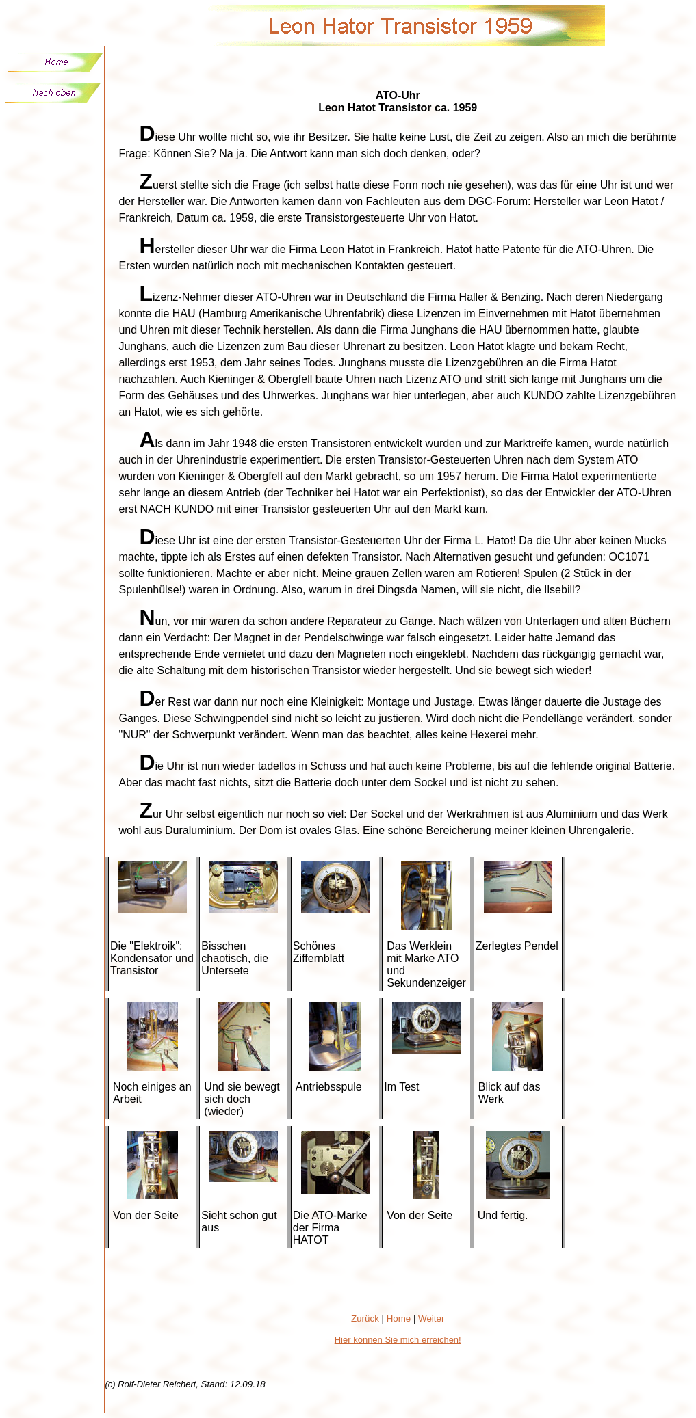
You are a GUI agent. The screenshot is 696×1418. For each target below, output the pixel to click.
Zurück (365, 1318)
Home (399, 1318)
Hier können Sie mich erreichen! (398, 1340)
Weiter (431, 1318)
